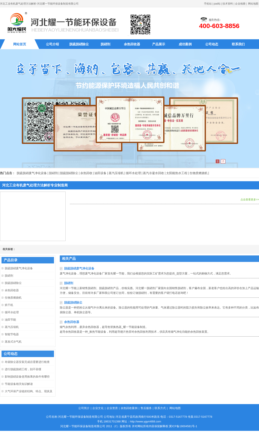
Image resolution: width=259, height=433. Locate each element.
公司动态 (211, 44)
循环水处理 (133, 173)
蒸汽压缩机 (116, 173)
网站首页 (19, 44)
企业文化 (98, 408)
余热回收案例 (129, 408)
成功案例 (185, 44)
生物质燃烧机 (199, 173)
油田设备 (100, 173)
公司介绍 (52, 44)
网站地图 (253, 3)
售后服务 (146, 408)
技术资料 (228, 3)
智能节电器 (12, 334)
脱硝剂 (105, 44)
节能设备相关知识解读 (19, 384)
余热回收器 (132, 44)
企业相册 (240, 3)
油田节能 (10, 319)
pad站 (217, 3)
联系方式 (160, 408)
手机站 (208, 3)
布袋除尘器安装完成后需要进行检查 (27, 362)
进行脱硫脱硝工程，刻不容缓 (23, 369)
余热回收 (86, 173)
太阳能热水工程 (176, 173)
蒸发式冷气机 (13, 341)
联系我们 (238, 44)
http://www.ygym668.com (145, 421)
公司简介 (84, 408)
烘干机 (9, 305)
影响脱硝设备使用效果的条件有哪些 (27, 376)
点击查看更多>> (249, 199)
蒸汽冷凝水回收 (153, 173)
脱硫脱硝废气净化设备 (32, 173)
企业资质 (112, 408)
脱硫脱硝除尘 (79, 44)
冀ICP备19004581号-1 (183, 426)
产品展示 (158, 44)
